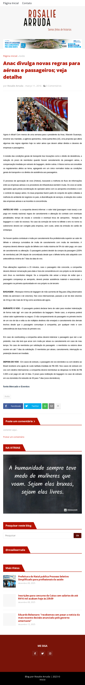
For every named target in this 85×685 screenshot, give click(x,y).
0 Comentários (53, 85)
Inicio (42, 679)
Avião (22, 55)
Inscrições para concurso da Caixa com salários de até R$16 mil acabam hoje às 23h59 (48, 597)
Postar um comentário (13, 436)
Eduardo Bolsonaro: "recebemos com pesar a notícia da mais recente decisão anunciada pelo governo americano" (49, 617)
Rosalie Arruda (42, 676)
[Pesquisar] (39, 535)
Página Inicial (11, 3)
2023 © (56, 676)
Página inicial (10, 55)
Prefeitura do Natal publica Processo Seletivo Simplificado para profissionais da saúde (43, 578)
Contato (27, 3)
